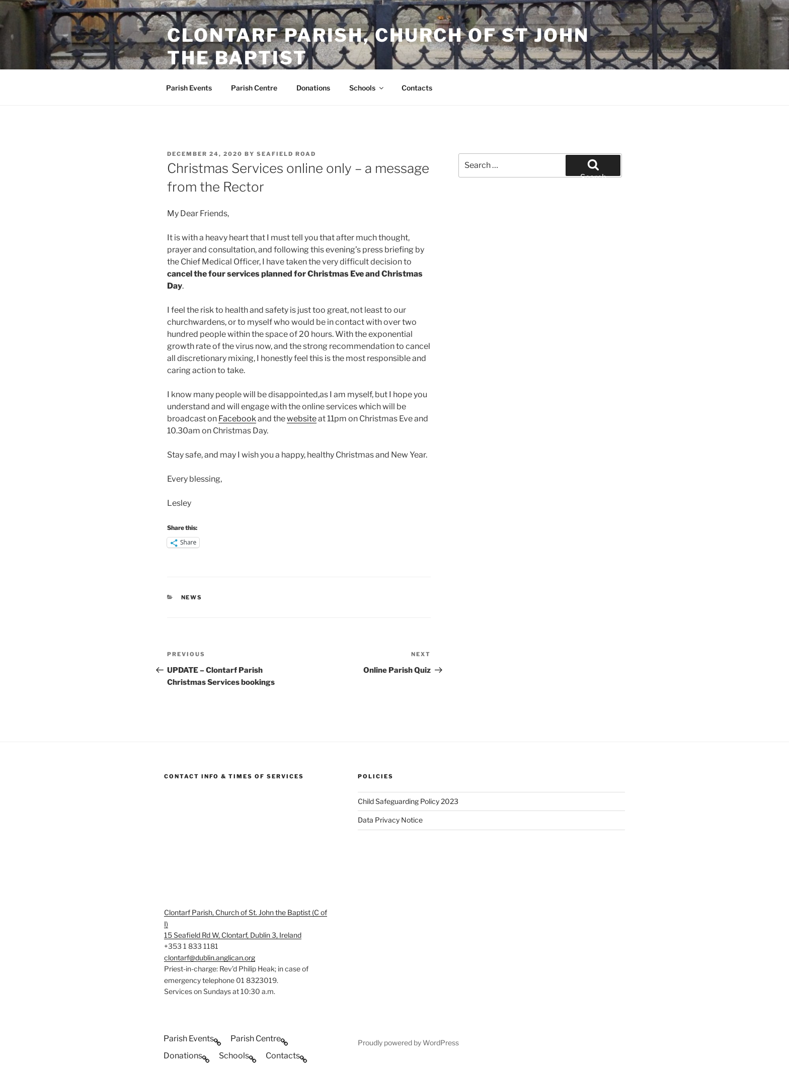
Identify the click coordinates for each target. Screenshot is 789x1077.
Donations (313, 87)
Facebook (237, 418)
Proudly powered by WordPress (408, 1042)
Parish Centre (254, 87)
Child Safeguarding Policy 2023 (408, 801)
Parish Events (189, 87)
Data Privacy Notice (390, 820)
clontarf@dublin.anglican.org (209, 957)
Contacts (417, 87)
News (192, 597)
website (302, 418)
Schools (367, 87)
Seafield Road (286, 153)
